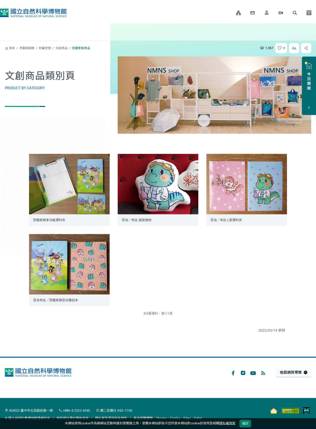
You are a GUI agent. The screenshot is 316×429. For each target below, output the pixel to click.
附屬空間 (45, 48)
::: (230, 13)
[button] (295, 13)
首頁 (12, 48)
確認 (245, 423)
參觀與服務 (26, 48)
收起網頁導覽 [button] (291, 372)
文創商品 (61, 48)
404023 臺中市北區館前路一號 (29, 410)
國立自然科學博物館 (33, 13)
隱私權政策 (227, 423)
